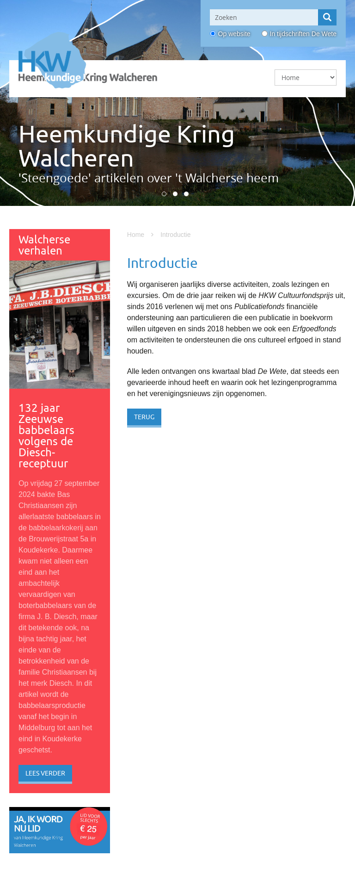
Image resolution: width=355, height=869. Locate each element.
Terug (144, 417)
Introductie (175, 234)
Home (135, 234)
